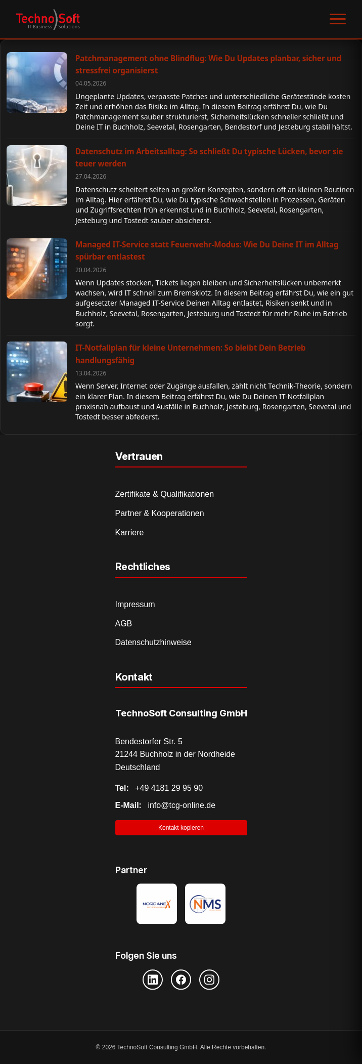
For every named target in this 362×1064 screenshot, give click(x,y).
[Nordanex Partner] (157, 905)
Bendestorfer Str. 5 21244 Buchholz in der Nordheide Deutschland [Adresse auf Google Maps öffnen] (175, 754)
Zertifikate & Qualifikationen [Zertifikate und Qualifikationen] (164, 494)
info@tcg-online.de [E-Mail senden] (165, 805)
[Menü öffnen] (338, 19)
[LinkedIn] (153, 979)
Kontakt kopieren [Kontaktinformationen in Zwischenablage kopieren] (181, 827)
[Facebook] (181, 979)
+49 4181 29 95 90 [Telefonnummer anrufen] (159, 788)
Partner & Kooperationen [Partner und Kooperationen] (159, 513)
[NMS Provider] (205, 905)
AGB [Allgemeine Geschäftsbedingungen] (123, 623)
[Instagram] (209, 979)
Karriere (129, 532)
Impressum (135, 604)
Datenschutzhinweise (153, 642)
